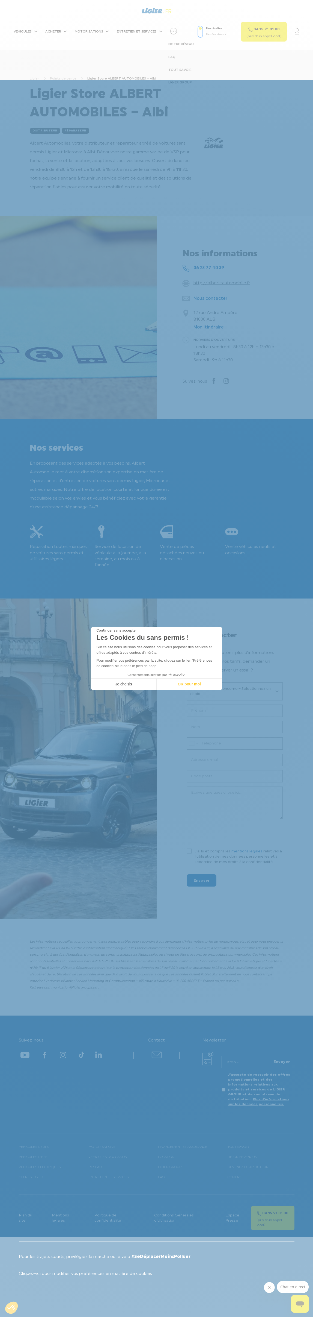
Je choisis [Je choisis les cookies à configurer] (123, 684)
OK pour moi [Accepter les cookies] (189, 684)
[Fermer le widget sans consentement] (117, 630)
